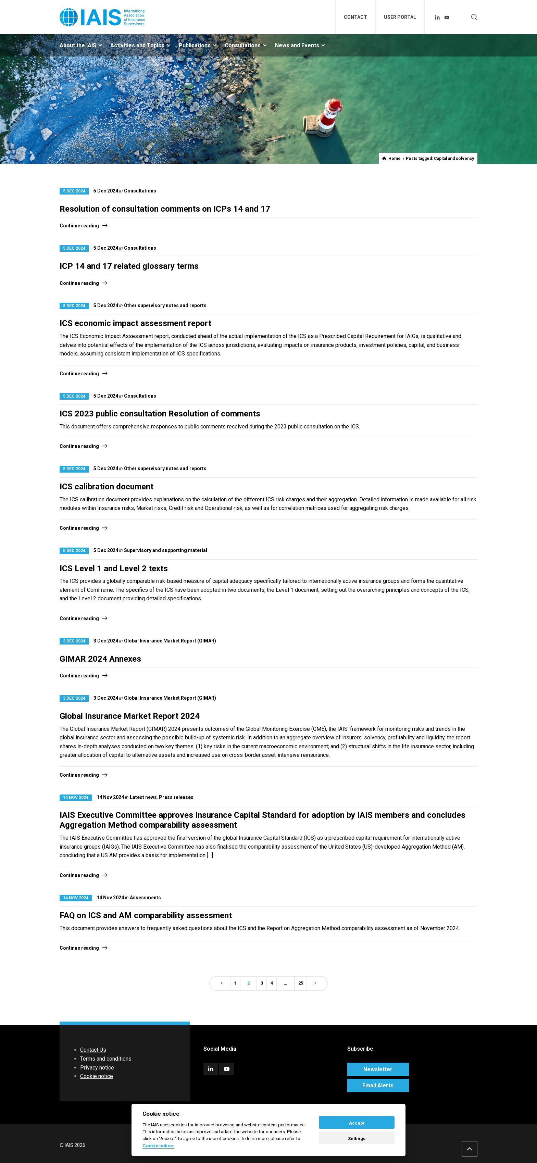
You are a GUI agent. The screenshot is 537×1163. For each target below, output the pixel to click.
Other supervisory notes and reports (165, 305)
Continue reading (79, 225)
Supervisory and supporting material (165, 550)
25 (300, 983)
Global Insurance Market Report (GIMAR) (170, 640)
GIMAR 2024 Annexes (100, 659)
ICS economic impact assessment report (135, 323)
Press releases (176, 797)
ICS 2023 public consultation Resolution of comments (160, 413)
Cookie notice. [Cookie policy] (158, 1145)
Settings (356, 1138)
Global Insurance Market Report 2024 (130, 716)
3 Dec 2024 (74, 641)
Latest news (143, 797)
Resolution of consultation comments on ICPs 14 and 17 (165, 209)
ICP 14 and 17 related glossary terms (129, 266)
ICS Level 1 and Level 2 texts (114, 568)
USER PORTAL (400, 17)
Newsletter (377, 1069)
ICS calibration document (106, 486)
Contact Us (93, 1050)
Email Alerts (378, 1085)
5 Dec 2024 (74, 191)
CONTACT (355, 17)
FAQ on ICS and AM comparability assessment (146, 915)
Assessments (145, 897)
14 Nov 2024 (75, 797)
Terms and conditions (106, 1058)
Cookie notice (96, 1076)
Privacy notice (97, 1067)
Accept (356, 1123)
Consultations (140, 190)
